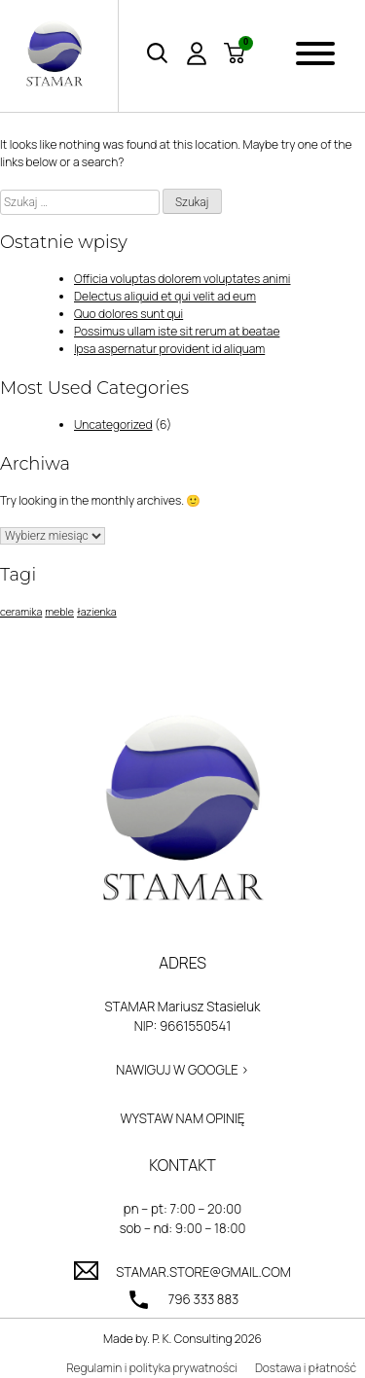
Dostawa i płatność (305, 1368)
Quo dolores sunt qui (128, 313)
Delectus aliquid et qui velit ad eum (165, 296)
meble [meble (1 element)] (59, 611)
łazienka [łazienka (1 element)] (97, 611)
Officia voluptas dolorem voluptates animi (182, 278)
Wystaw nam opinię (183, 1118)
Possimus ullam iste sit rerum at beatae (176, 331)
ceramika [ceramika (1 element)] (21, 611)
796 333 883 (203, 1299)
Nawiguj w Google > (182, 1069)
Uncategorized (113, 424)
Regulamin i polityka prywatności (151, 1368)
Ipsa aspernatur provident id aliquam (169, 348)
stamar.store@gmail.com (203, 1272)
